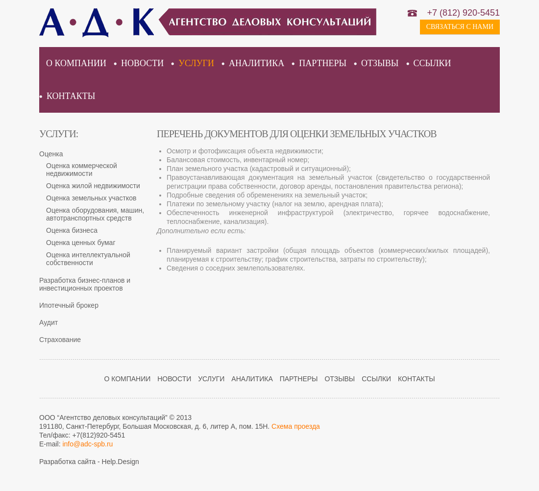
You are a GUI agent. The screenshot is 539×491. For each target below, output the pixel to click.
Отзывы (379, 63)
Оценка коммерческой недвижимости (81, 169)
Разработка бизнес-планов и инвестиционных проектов (84, 284)
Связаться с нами (459, 26)
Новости (142, 63)
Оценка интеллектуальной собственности (88, 259)
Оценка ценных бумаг (81, 242)
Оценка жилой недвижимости (93, 186)
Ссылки (432, 63)
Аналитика (256, 63)
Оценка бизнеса (72, 230)
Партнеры (322, 63)
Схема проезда (295, 426)
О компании (76, 63)
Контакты (71, 96)
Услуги (196, 63)
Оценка (51, 154)
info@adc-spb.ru (87, 444)
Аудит (48, 322)
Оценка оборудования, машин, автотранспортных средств (95, 214)
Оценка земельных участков (91, 198)
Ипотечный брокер (68, 305)
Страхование (60, 340)
